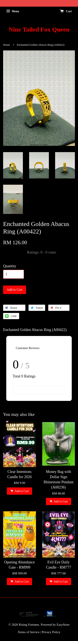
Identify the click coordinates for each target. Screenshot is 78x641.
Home (6, 44)
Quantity (9, 266)
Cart (66, 11)
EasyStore (63, 624)
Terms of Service (28, 632)
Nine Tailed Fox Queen (39, 29)
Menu (12, 11)
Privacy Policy (51, 632)
